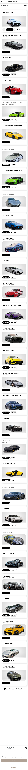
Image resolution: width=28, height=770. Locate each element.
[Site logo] (9, 1)
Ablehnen (14, 763)
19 (18, 688)
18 (16, 688)
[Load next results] (26, 9)
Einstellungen (14, 767)
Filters (25, 5)
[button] (26, 747)
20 (21, 688)
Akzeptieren (14, 760)
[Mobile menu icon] (1, 2)
